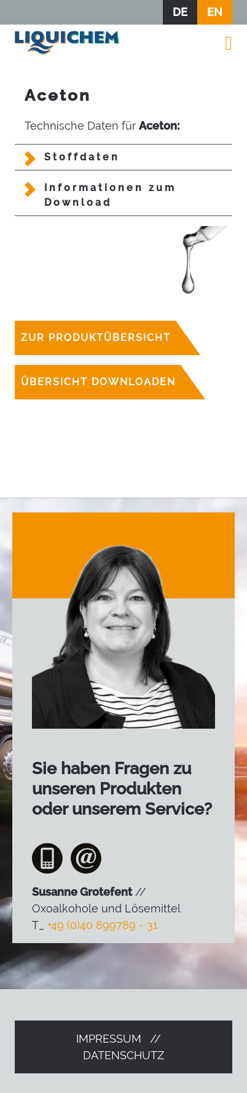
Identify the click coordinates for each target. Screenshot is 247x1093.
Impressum (108, 1038)
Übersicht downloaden (98, 382)
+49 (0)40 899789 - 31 (102, 925)
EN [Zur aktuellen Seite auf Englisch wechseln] (214, 12)
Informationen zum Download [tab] (110, 195)
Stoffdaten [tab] (82, 157)
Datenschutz (123, 1055)
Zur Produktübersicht (96, 337)
